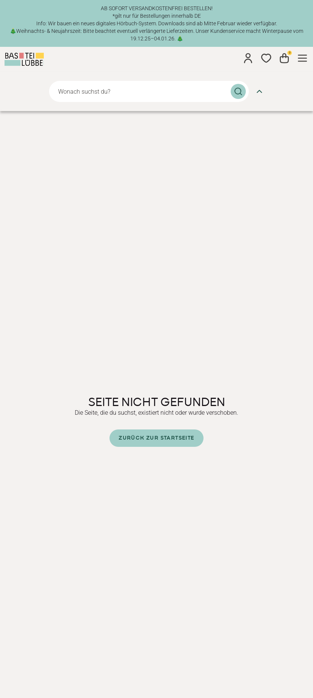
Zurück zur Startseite (156, 438)
